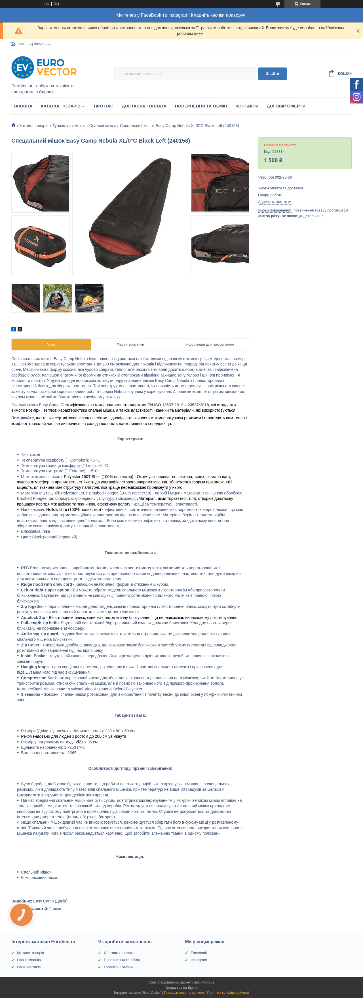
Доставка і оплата (144, 106)
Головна (21, 106)
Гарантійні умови (118, 967)
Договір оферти (286, 106)
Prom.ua (208, 982)
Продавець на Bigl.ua (181, 987)
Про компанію (29, 960)
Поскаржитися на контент (184, 993)
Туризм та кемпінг (68, 125)
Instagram (199, 960)
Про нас (103, 106)
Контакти (247, 106)
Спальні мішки (102, 125)
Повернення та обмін (201, 106)
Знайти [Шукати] (272, 73)
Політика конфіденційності (228, 993)
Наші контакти (29, 967)
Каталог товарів (61, 106)
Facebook (199, 953)
